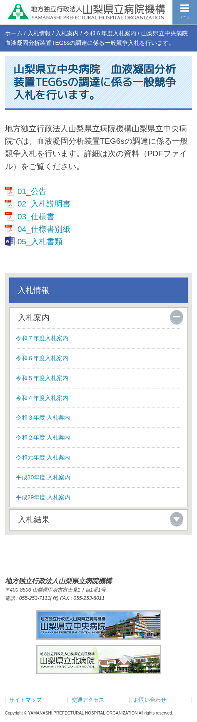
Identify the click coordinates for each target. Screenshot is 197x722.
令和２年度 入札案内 (43, 437)
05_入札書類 (39, 241)
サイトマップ (25, 700)
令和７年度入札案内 (42, 338)
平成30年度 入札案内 (43, 477)
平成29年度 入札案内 (43, 497)
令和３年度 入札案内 (43, 417)
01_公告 (32, 191)
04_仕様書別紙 (43, 229)
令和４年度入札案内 (42, 398)
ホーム (13, 33)
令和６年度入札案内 (110, 33)
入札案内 (67, 33)
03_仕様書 (36, 216)
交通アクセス (88, 700)
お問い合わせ (150, 700)
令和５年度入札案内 (42, 378)
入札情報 (39, 33)
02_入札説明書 (43, 203)
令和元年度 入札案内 (43, 457)
